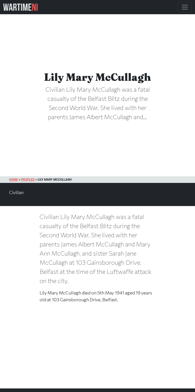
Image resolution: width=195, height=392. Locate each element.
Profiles (28, 179)
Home (13, 179)
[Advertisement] (97, 350)
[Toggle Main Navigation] (185, 7)
